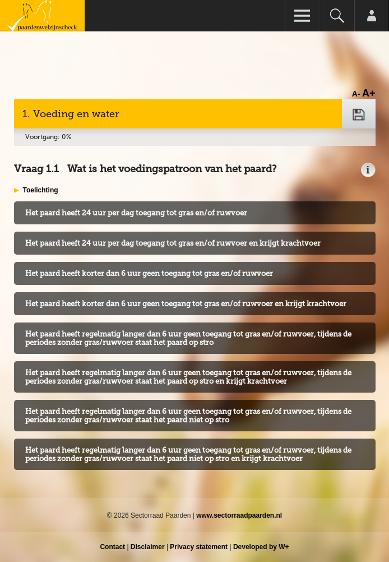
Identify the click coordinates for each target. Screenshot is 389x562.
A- (356, 93)
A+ (369, 93)
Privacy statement (199, 547)
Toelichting (40, 190)
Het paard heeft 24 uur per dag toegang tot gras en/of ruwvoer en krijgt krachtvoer (173, 243)
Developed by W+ (261, 547)
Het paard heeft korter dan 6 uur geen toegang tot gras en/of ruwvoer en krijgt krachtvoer (185, 304)
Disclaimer (148, 547)
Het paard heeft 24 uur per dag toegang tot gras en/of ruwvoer (136, 213)
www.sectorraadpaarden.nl (239, 515)
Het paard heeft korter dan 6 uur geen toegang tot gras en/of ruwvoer (149, 273)
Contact (112, 547)
